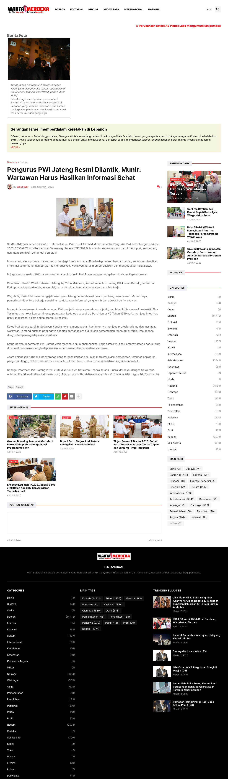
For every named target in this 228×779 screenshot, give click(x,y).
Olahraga (194, 392)
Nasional (154, 9)
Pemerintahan (194, 405)
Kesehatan (194, 366)
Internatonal (133, 9)
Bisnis (194, 297)
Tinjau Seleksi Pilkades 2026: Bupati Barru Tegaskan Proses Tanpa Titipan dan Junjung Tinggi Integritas (136, 444)
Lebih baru (15, 540)
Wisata (41, 756)
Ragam (194, 436)
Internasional (194, 354)
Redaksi (41, 731)
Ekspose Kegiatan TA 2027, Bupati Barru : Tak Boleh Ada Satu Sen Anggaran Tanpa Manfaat (31, 488)
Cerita (194, 309)
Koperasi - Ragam (41, 661)
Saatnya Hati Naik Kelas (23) (190, 651)
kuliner (176, 523)
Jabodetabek (194, 360)
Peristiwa (194, 417)
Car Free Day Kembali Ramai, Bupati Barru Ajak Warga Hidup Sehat (202, 212)
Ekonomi (194, 328)
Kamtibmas (41, 648)
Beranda (12, 162)
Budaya (194, 303)
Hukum (93, 9)
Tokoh (41, 750)
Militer (41, 667)
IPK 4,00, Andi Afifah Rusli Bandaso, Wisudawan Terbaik (194, 621)
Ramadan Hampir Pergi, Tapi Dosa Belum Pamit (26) (193, 703)
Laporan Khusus (194, 373)
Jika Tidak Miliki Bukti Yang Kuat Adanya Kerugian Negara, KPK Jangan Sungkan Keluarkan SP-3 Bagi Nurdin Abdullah (196, 602)
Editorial (76, 9)
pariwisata (41, 775)
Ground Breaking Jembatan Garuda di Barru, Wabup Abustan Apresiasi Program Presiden (30, 444)
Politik (194, 424)
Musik (194, 379)
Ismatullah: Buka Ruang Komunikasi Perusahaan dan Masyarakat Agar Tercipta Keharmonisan (194, 686)
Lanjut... (15, 146)
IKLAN (194, 347)
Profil (194, 430)
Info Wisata (111, 9)
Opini (194, 398)
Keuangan (177, 505)
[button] (209, 9)
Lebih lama (153, 540)
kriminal (194, 449)
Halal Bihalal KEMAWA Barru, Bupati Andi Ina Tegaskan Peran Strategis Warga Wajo (202, 232)
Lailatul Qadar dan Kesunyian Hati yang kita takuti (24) (196, 637)
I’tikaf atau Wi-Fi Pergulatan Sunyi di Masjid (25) (195, 669)
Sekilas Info (194, 443)
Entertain (194, 335)
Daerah (60, 9)
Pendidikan (194, 411)
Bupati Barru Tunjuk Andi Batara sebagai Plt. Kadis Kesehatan (79, 443)
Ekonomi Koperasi (202, 481)
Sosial (41, 744)
